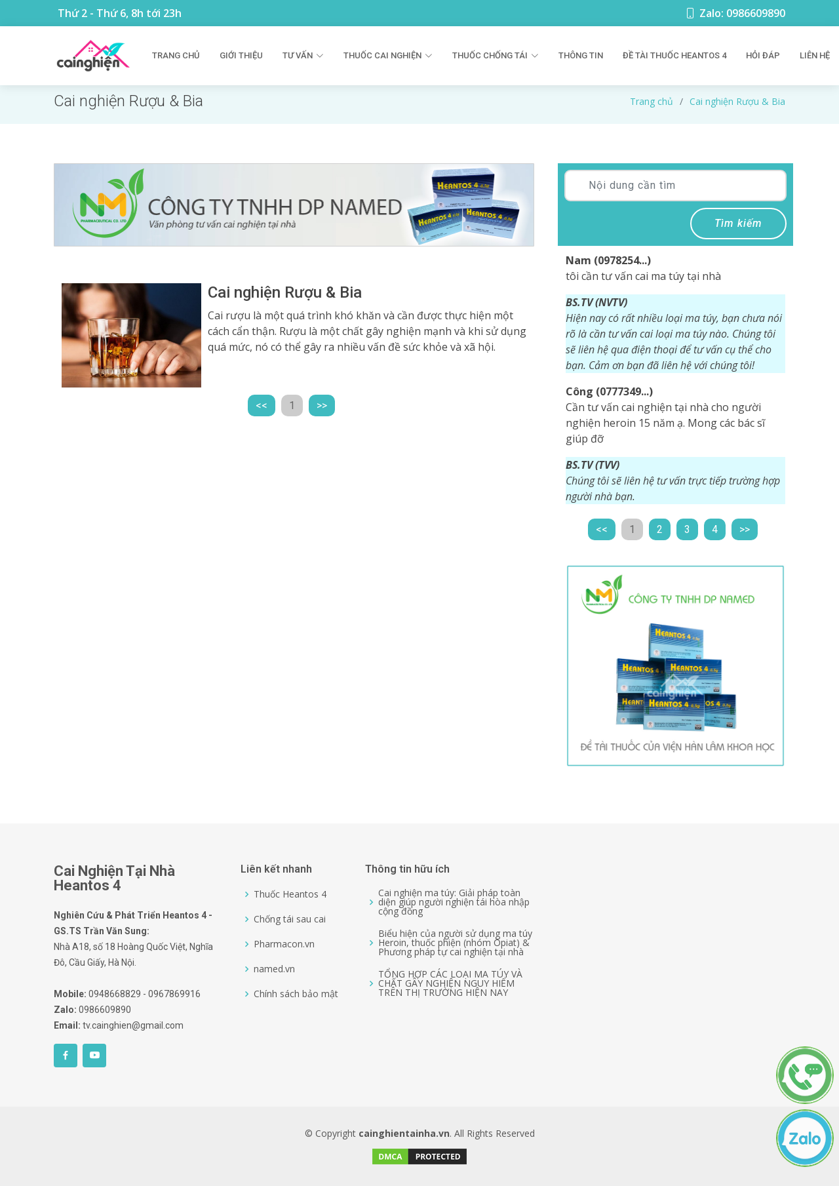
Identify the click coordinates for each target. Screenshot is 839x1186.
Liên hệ (815, 55)
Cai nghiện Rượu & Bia (737, 101)
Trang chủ (176, 55)
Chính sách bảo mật (296, 993)
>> (322, 405)
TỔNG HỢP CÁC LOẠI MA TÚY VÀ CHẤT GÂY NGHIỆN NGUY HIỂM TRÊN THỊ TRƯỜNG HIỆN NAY (450, 983)
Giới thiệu (241, 55)
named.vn (274, 969)
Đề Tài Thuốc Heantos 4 (674, 55)
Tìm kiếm (738, 223)
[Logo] (93, 55)
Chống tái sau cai (290, 919)
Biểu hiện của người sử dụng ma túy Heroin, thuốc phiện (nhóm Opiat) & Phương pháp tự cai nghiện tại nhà (455, 943)
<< (261, 405)
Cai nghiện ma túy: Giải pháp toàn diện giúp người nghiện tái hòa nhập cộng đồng (454, 902)
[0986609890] (811, 1055)
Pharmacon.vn (284, 944)
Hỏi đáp (763, 55)
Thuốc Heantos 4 (290, 894)
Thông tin (580, 55)
